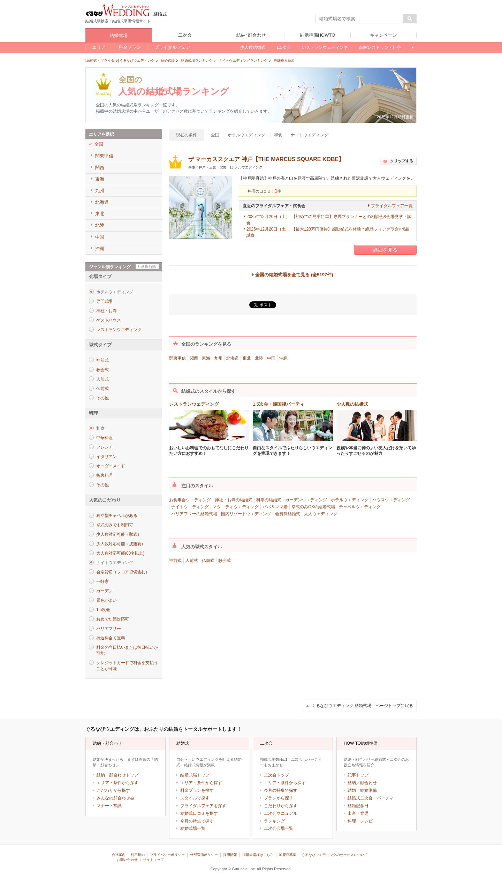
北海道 (232, 358)
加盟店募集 (287, 855)
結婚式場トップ (195, 775)
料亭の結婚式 (268, 499)
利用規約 (138, 855)
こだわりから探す (113, 790)
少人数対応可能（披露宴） (120, 543)
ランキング (274, 821)
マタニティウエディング (236, 506)
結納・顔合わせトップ (117, 775)
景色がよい (106, 600)
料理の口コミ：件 (264, 191)
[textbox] (359, 18)
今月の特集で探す (197, 821)
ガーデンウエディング (306, 499)
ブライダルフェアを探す (203, 805)
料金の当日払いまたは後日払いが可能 (127, 650)
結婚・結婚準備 (362, 790)
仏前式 (102, 388)
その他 (102, 398)
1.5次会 (103, 609)
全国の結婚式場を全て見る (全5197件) (294, 274)
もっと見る (412, 47)
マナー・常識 (109, 805)
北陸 (259, 358)
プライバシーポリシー (167, 855)
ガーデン (104, 590)
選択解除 (148, 266)
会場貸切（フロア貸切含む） (123, 572)
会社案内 (119, 855)
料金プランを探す (197, 790)
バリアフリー (108, 628)
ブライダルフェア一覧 (392, 206)
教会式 (102, 369)
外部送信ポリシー (204, 855)
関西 (194, 358)
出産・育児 (358, 813)
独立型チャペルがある (116, 515)
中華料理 (104, 437)
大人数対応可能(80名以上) (120, 553)
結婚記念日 (358, 805)
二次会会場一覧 (278, 828)
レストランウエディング (118, 329)
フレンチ (104, 447)
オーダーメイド (110, 466)
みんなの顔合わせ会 (115, 798)
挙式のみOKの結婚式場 (313, 506)
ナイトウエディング (190, 506)
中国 (271, 358)
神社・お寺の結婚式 (233, 499)
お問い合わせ (127, 860)
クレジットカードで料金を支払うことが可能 (127, 665)
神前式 (102, 360)
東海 (206, 358)
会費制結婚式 (287, 513)
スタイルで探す (195, 798)
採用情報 (230, 855)
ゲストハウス (108, 320)
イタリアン (106, 456)
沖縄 (283, 358)
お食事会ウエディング (190, 499)
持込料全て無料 (110, 638)
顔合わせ (368, 782)
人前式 (102, 379)
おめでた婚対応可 (112, 619)
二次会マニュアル (280, 813)
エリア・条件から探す (117, 782)
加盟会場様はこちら (258, 855)
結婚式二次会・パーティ (371, 798)
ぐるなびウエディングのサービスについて (335, 855)
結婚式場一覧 (192, 828)
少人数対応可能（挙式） (118, 534)
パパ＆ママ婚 (275, 506)
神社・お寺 (106, 310)
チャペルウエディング (360, 506)
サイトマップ (153, 860)
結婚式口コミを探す (199, 813)
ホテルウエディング (349, 499)
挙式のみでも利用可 (114, 525)
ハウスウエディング (391, 499)
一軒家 (102, 581)
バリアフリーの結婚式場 (194, 513)
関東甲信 (177, 358)
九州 (218, 358)
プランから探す (278, 798)
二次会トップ (276, 775)
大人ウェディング (320, 513)
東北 (247, 358)
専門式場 (104, 301)
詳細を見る (385, 250)
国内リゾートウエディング (246, 513)
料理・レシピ (360, 821)
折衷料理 (104, 475)
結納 (352, 782)
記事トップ (358, 775)
